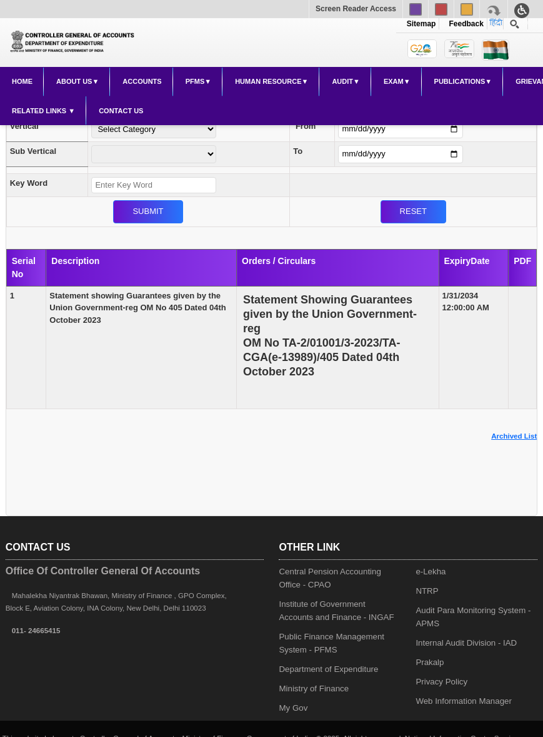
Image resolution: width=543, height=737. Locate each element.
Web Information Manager (464, 701)
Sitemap (421, 23)
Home (22, 81)
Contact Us (121, 110)
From (306, 126)
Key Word (28, 183)
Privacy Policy (441, 681)
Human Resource (268, 81)
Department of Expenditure (328, 669)
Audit (342, 81)
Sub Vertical (33, 151)
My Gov (293, 708)
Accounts (141, 81)
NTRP (427, 591)
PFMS (195, 81)
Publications (460, 81)
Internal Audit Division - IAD (466, 643)
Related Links (40, 110)
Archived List (514, 436)
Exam (394, 81)
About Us (74, 81)
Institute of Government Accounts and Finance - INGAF (336, 610)
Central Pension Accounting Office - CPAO (330, 578)
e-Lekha (431, 571)
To (297, 151)
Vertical (24, 126)
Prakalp (430, 662)
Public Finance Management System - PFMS (331, 643)
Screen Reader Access (356, 8)
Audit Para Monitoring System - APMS (473, 617)
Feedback (464, 23)
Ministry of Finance (314, 688)
